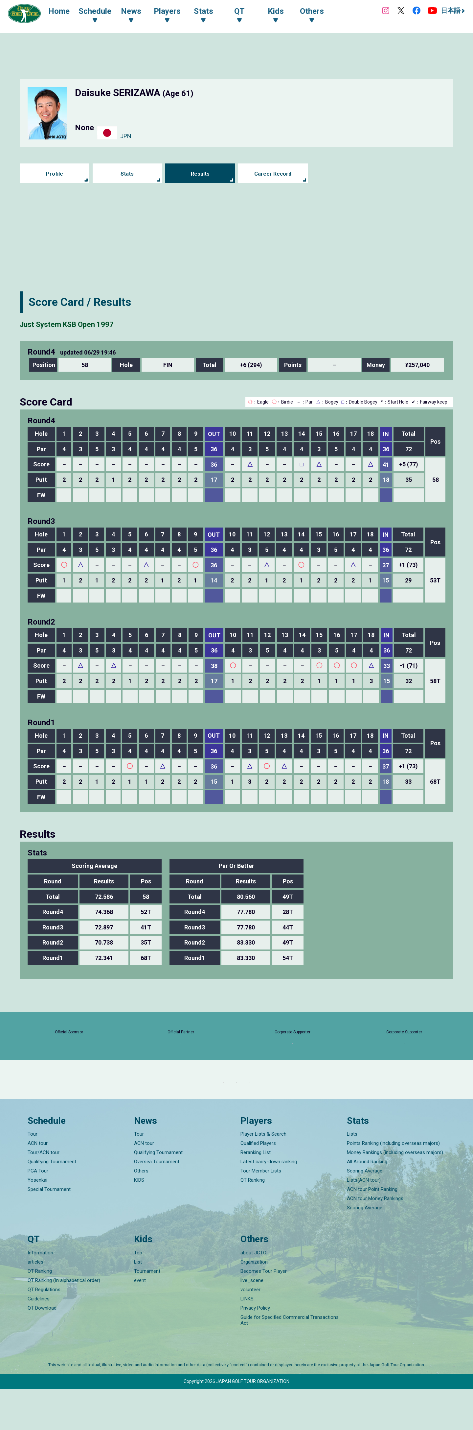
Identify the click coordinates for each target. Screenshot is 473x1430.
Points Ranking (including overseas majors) (393, 1184)
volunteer (250, 1331)
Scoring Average (364, 1212)
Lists (352, 1175)
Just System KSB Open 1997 (92, 323)
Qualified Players (258, 1184)
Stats (127, 173)
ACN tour (38, 1184)
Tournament (147, 1312)
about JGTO (253, 1294)
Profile (54, 173)
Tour (32, 1175)
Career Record (273, 173)
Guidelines (39, 1340)
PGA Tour (38, 1212)
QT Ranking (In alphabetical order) (64, 1321)
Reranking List (255, 1193)
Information (40, 1294)
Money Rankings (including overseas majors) (395, 1193)
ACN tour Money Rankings (375, 1240)
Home (65, 12)
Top (138, 1294)
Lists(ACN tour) (364, 1221)
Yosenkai (37, 1221)
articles (35, 1303)
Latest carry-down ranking (268, 1203)
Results (200, 173)
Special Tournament (49, 1230)
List (138, 1303)
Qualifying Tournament (52, 1203)
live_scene (251, 1321)
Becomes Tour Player (263, 1312)
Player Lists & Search (263, 1175)
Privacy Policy (255, 1349)
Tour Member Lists (260, 1212)
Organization (254, 1303)
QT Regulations (44, 1331)
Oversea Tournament (156, 1203)
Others (141, 1212)
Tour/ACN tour (43, 1193)
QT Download (42, 1349)
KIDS (139, 1221)
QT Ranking (252, 1221)
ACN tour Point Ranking (372, 1230)
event (140, 1321)
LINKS (247, 1340)
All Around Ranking (367, 1203)
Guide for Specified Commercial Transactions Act (289, 1361)
